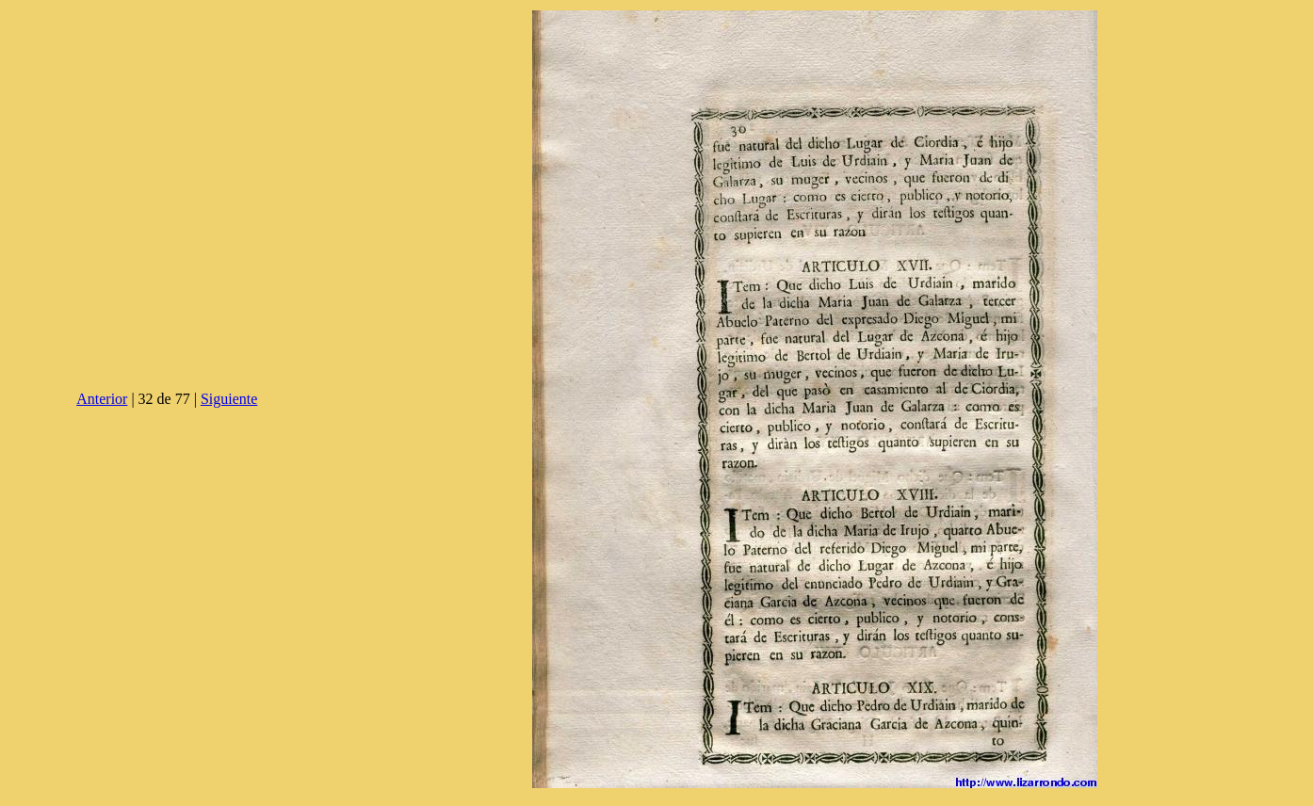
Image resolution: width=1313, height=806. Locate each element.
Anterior (101, 399)
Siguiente (229, 399)
